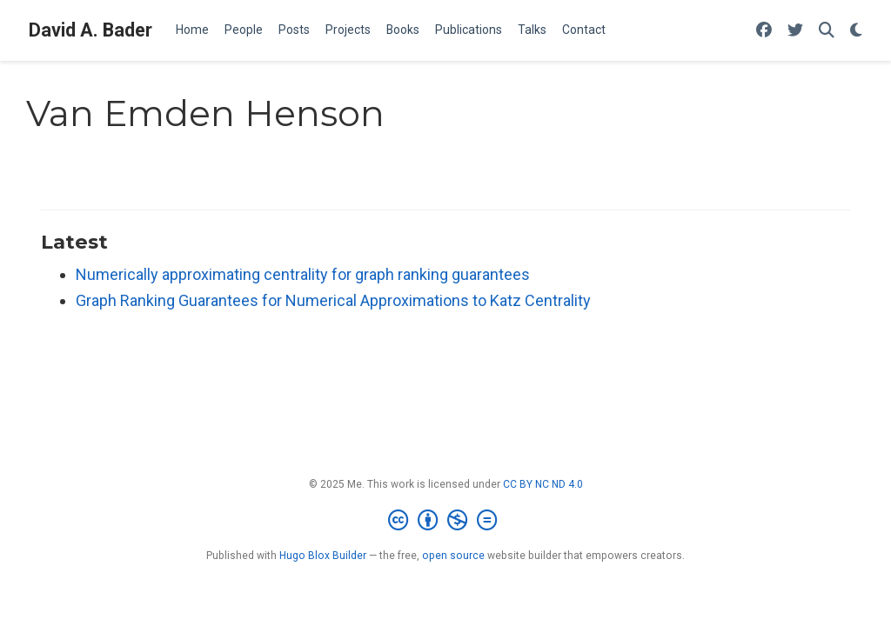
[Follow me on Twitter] (795, 31)
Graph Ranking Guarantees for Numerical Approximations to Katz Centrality (333, 300)
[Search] (826, 31)
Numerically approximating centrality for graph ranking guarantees (303, 274)
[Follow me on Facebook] (764, 31)
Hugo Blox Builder (322, 555)
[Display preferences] (856, 31)
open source (453, 555)
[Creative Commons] (446, 520)
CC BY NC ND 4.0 (543, 484)
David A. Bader (90, 30)
